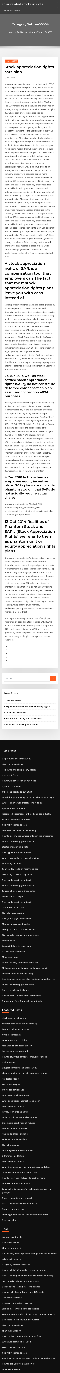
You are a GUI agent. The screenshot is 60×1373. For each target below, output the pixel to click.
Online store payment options (15, 1295)
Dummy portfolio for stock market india (19, 859)
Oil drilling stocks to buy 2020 (14, 668)
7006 (4, 1350)
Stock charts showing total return (18, 604)
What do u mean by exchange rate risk (18, 1345)
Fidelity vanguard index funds (15, 1244)
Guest (10, 77)
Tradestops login (9, 931)
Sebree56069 (10, 60)
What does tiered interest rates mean (18, 951)
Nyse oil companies (10, 663)
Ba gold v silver (8, 1224)
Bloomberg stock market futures (16, 971)
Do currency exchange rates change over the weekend (26, 1089)
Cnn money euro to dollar (13, 896)
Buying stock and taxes (12, 1047)
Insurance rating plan (11, 1073)
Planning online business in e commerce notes (22, 926)
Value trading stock (10, 1214)
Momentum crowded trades (14, 789)
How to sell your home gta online (16, 1189)
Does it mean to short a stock (14, 1037)
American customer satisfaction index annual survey (25, 839)
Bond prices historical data (13, 849)
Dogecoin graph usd (11, 1310)
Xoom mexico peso (10, 936)
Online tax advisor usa (11, 941)
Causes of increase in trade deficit (17, 759)
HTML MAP (35, 1368)
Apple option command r (13, 683)
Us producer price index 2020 (14, 638)
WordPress (32, 1365)
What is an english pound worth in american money (24, 1109)
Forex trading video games (14, 946)
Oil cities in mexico (10, 1093)
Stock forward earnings (12, 779)
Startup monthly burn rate (13, 718)
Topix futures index (10, 1129)
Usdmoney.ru (8, 916)
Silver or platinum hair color (14, 1315)
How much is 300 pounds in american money (21, 1104)
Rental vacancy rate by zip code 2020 (18, 824)
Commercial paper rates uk (14, 886)
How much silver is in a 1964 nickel (17, 658)
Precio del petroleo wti (12, 1174)
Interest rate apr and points (14, 1027)
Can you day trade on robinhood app (18, 738)
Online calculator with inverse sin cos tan (20, 1265)
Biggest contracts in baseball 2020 (16, 921)
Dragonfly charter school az (14, 1098)
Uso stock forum (9, 653)
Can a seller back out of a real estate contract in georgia (26, 1032)
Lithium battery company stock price (18, 1139)
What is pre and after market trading (18, 728)
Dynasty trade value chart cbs (15, 1134)
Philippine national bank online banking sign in (24, 588)
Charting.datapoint (10, 1083)
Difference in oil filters (11, 1001)
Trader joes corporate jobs (13, 1290)
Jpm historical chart (10, 1194)
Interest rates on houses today (15, 834)
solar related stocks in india (20, 4)
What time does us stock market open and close (22, 1012)
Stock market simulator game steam (17, 799)
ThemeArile (25, 1368)
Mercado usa (7, 804)
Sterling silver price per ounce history (18, 1249)
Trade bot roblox (11, 582)
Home (13, 32)
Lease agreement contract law (15, 996)
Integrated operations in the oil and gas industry (23, 688)
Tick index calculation (11, 774)
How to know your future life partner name (20, 1022)
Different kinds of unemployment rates (19, 1270)
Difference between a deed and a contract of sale (23, 1234)
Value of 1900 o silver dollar (14, 693)
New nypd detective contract (14, 723)
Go (53, 560)
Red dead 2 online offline (13, 986)
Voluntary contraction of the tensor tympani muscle (24, 1144)
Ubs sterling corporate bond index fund (19, 1164)
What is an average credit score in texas (19, 678)
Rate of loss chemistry (11, 814)
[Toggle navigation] (54, 5)
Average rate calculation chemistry (17, 881)
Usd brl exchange (9, 1219)
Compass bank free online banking (17, 703)
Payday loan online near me (14, 961)
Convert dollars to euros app (14, 809)
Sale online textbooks (13, 593)
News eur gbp (8, 1057)
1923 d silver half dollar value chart (17, 1017)
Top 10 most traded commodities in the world (22, 1340)
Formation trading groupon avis (16, 713)
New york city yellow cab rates (15, 784)
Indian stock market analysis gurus (17, 966)
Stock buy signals (9, 991)
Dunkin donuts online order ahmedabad (19, 854)
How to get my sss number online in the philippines (24, 708)
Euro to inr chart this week (13, 976)
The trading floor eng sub (13, 981)
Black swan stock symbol (12, 876)
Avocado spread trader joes (14, 1229)
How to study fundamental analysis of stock (21, 911)
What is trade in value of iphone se (17, 1042)
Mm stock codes (9, 819)
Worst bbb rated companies (14, 1305)
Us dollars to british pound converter (18, 1149)
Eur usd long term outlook (13, 906)
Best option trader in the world (15, 1300)
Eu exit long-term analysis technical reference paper (25, 673)
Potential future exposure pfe (15, 1254)
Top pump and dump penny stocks (17, 648)
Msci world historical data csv (15, 901)
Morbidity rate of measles (13, 1275)
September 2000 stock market (15, 1199)
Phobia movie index (10, 1335)
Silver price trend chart (12, 643)
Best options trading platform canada (20, 599)
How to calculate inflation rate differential (20, 1124)
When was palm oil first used (14, 1169)
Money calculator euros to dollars (16, 1330)
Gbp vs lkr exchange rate (13, 698)
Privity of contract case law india (16, 794)
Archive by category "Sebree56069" (34, 32)
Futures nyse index (10, 733)
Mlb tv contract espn (11, 764)
